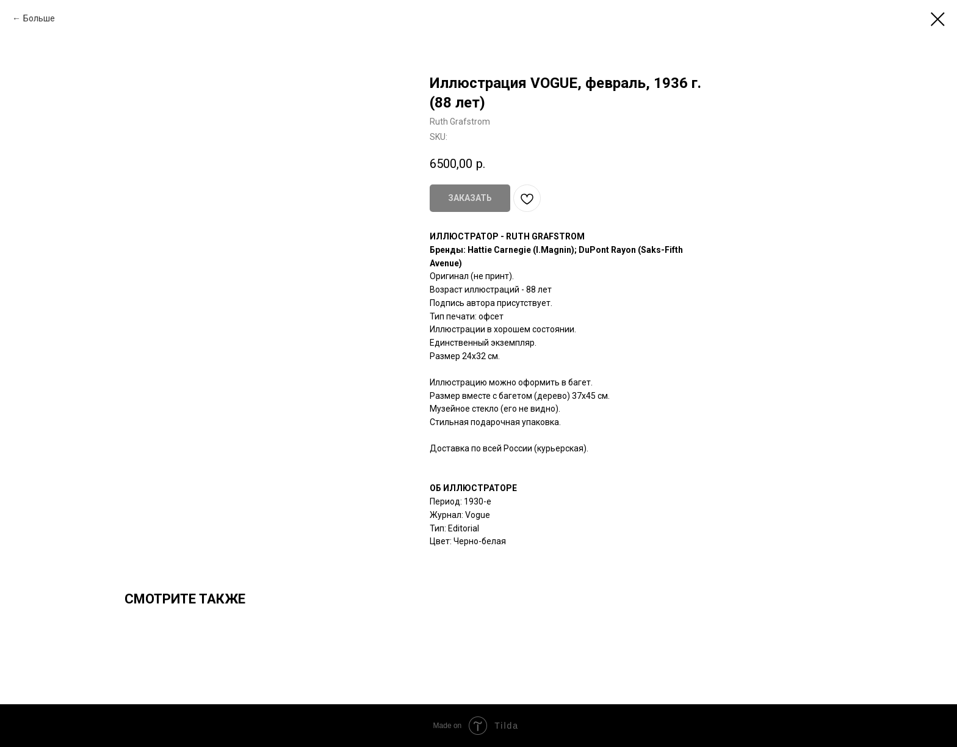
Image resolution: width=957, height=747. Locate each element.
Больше (39, 18)
